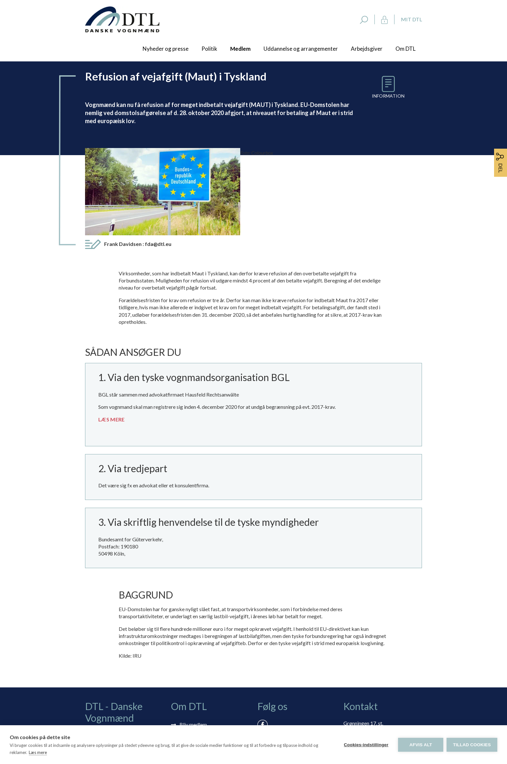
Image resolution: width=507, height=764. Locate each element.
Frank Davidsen (137, 165)
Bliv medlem (193, 645)
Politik (209, 48)
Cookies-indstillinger (366, 744)
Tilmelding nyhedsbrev (204, 655)
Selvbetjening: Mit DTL (205, 664)
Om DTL (405, 48)
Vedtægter (191, 692)
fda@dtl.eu (158, 165)
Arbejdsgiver (367, 48)
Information (388, 96)
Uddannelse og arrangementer (301, 48)
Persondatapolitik (199, 683)
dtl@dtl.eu (354, 677)
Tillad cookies (472, 744)
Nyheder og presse (166, 48)
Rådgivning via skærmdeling (210, 674)
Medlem (240, 48)
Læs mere (38, 752)
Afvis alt (420, 744)
